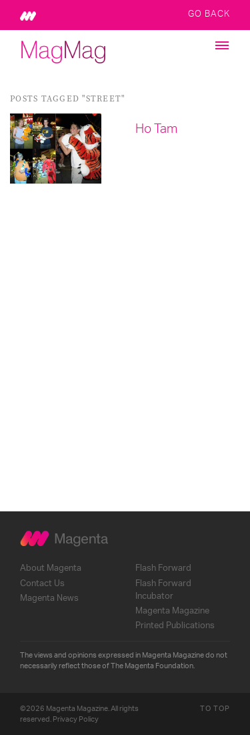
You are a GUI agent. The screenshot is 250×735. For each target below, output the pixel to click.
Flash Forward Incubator (163, 590)
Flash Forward (163, 568)
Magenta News (49, 598)
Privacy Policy (76, 719)
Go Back (209, 13)
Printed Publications (175, 625)
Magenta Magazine (172, 611)
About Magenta (50, 568)
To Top (215, 708)
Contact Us (42, 583)
